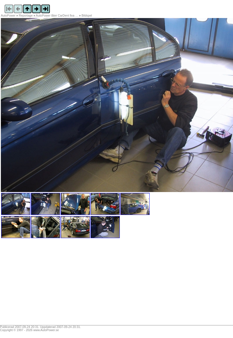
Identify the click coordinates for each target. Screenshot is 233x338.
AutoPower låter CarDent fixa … (57, 15)
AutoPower (8, 15)
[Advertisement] (37, 283)
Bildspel (86, 15)
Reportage (26, 15)
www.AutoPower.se (46, 330)
